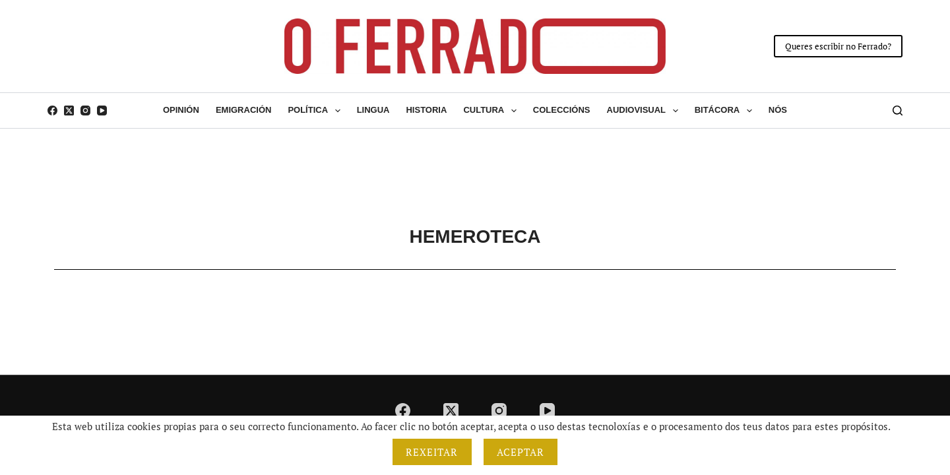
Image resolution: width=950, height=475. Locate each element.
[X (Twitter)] (69, 110)
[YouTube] (102, 110)
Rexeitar (432, 452)
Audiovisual (645, 111)
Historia (426, 110)
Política (316, 111)
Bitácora (726, 111)
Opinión (181, 110)
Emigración (244, 110)
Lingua (373, 110)
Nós (778, 110)
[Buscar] (897, 110)
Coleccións (561, 110)
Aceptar (521, 452)
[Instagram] (85, 110)
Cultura (492, 111)
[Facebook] (52, 110)
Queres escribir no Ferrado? (838, 46)
